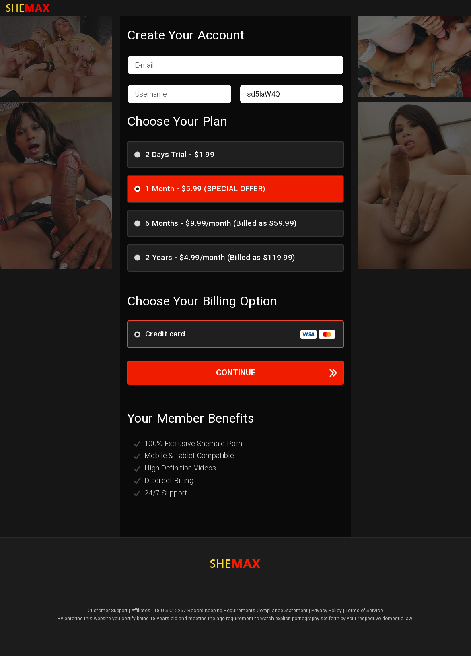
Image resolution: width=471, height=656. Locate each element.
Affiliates (140, 610)
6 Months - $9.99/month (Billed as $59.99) (218, 223)
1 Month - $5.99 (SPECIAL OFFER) (202, 188)
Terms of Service (364, 610)
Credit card (234, 334)
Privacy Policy (326, 610)
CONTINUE (277, 372)
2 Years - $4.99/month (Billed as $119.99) (217, 257)
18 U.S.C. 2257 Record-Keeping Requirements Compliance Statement (231, 610)
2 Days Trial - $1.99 (177, 154)
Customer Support (108, 610)
